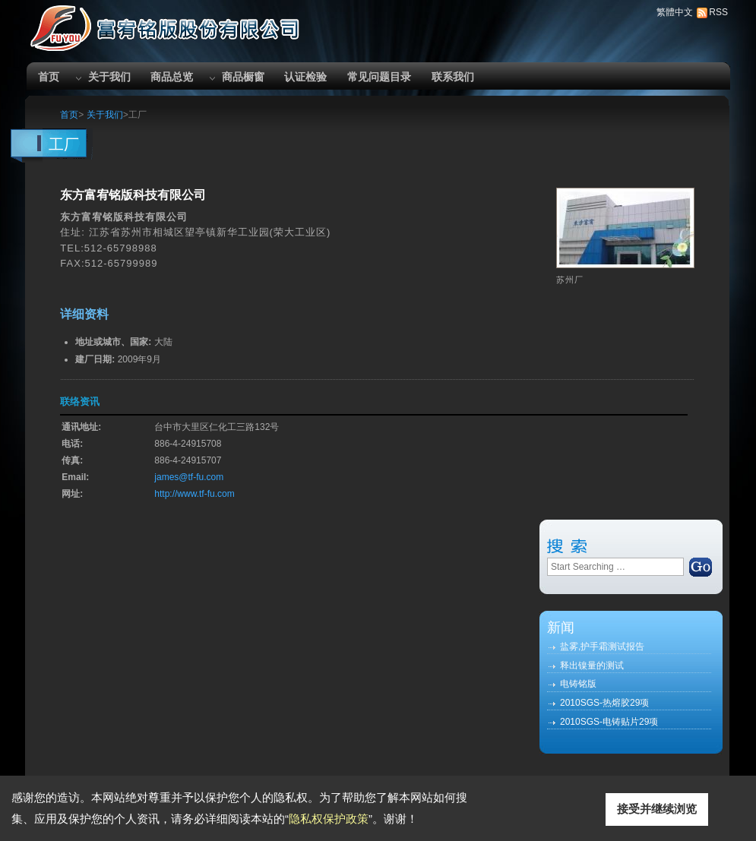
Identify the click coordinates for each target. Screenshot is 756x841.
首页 (48, 77)
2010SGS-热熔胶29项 (604, 702)
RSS (718, 12)
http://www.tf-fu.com (194, 493)
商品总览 (171, 77)
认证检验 (305, 77)
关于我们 (109, 77)
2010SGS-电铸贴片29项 (609, 721)
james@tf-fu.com (188, 477)
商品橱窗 (243, 77)
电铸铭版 (578, 683)
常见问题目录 (379, 77)
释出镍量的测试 (592, 665)
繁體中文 (674, 12)
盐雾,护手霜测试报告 (602, 646)
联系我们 (453, 77)
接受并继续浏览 (657, 808)
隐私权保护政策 (329, 818)
